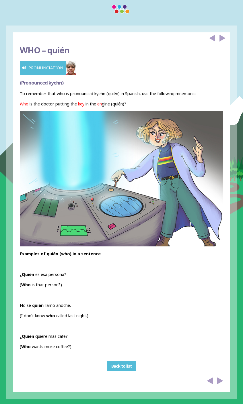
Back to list (121, 366)
